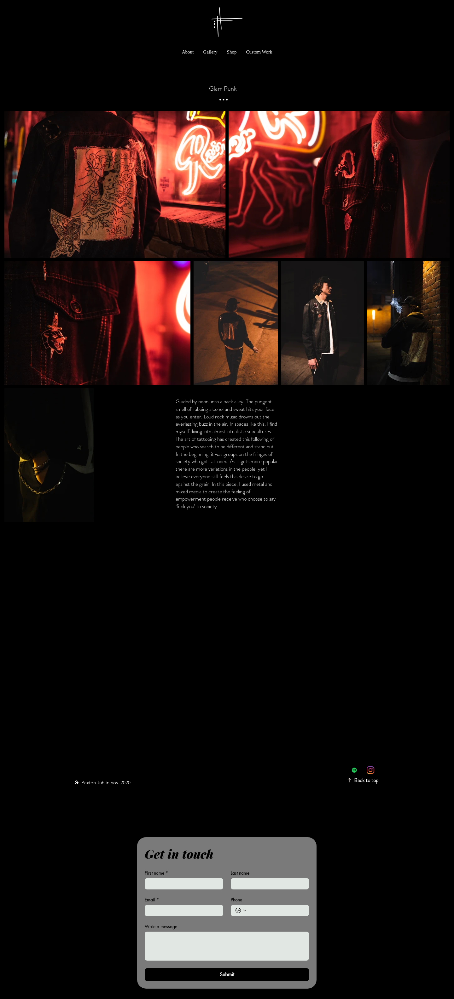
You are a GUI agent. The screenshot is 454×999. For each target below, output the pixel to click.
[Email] (182, 910)
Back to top (366, 780)
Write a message (161, 926)
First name (156, 873)
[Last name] (268, 883)
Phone (236, 899)
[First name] (182, 883)
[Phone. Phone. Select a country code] (241, 910)
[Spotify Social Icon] (354, 770)
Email (152, 899)
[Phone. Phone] (276, 910)
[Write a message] (227, 946)
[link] (422, 9)
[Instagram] (370, 770)
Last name (240, 873)
